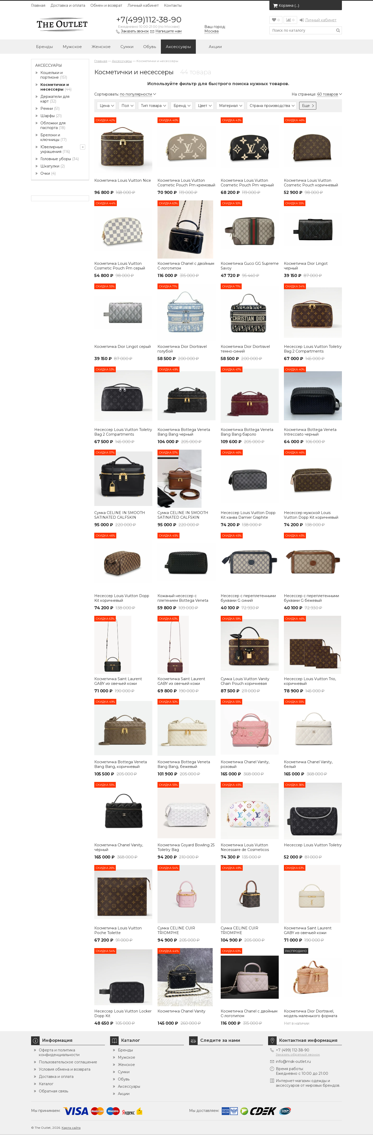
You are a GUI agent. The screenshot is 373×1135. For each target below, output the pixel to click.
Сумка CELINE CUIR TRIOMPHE (176, 930)
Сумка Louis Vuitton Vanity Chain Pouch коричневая (245, 681)
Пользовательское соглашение (68, 1062)
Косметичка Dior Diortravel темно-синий (245, 349)
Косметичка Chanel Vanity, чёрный (118, 847)
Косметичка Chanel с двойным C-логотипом (185, 266)
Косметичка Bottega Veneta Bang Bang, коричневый (120, 764)
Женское (101, 46)
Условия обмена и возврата (64, 1069)
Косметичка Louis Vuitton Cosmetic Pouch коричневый (311, 182)
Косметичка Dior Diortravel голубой (182, 349)
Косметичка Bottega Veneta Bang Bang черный (183, 432)
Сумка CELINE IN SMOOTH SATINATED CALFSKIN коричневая (182, 517)
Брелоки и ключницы (53, 137)
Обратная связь (53, 1091)
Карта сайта (71, 1128)
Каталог (46, 1084)
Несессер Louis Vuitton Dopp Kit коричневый (121, 598)
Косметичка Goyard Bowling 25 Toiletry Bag (185, 847)
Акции (211, 47)
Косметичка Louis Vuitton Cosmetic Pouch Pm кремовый (186, 182)
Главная (38, 5)
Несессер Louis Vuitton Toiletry (313, 845)
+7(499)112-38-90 (149, 19)
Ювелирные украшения (55, 149)
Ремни (50, 108)
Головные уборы (59, 159)
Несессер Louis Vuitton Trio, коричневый (310, 681)
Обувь (149, 46)
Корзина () (286, 5)
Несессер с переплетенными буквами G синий (248, 598)
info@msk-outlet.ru (293, 1061)
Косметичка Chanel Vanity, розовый (245, 764)
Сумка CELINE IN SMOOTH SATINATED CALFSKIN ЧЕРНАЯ (119, 517)
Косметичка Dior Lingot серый (122, 346)
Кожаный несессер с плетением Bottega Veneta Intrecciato (182, 600)
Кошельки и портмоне (53, 75)
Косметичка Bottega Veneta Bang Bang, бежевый (183, 764)
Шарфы (51, 115)
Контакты (173, 5)
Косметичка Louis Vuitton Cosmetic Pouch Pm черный (247, 182)
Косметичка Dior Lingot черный (306, 266)
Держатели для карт (54, 99)
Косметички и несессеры (55, 87)
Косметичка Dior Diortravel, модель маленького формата (310, 1013)
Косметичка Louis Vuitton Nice (122, 180)
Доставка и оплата (68, 5)
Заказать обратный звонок (298, 1054)
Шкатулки (52, 166)
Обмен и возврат (106, 5)
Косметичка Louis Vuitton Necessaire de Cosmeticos (245, 847)
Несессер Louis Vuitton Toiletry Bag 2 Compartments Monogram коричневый (313, 351)
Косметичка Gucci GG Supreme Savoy (250, 266)
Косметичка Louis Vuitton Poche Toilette (118, 930)
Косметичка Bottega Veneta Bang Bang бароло (247, 432)
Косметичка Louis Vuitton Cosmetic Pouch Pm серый (119, 266)
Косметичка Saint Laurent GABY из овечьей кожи (118, 681)
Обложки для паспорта (53, 125)
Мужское (72, 46)
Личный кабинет (143, 5)
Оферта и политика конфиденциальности (59, 1052)
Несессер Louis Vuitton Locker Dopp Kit (123, 1013)
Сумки (126, 46)
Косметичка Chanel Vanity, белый (308, 764)
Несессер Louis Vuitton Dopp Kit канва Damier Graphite (248, 515)
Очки (48, 173)
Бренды (44, 46)
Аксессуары (178, 46)
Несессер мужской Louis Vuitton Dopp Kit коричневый (311, 515)
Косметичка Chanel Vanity (181, 1011)
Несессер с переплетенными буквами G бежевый (311, 598)
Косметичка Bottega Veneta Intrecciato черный (310, 432)
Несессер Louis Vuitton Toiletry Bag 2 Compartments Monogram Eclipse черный (123, 434)
